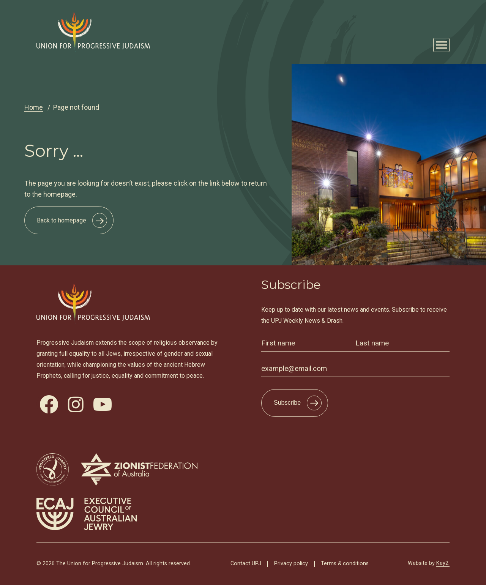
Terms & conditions (345, 563)
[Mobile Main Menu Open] (441, 45)
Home (33, 107)
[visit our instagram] (76, 404)
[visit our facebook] (49, 404)
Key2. (443, 563)
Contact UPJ (245, 563)
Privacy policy (291, 563)
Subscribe (287, 402)
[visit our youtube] (102, 404)
